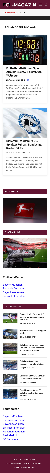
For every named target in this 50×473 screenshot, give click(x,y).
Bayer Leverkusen (13, 292)
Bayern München (13, 284)
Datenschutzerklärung (18, 464)
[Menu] (40, 5)
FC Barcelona (11, 439)
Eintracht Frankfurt (14, 296)
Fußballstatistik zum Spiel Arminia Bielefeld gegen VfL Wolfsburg (24, 72)
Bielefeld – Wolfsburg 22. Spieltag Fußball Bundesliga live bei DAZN (24, 144)
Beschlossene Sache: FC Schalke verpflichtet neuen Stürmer (31, 393)
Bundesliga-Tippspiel (24, 467)
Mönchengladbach (14, 431)
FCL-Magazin (9, 13)
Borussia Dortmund (14, 288)
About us (16, 460)
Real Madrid (10, 435)
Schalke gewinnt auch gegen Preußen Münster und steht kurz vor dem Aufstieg (32, 347)
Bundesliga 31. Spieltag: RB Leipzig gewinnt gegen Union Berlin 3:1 (32, 317)
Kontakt (37, 464)
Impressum (29, 460)
